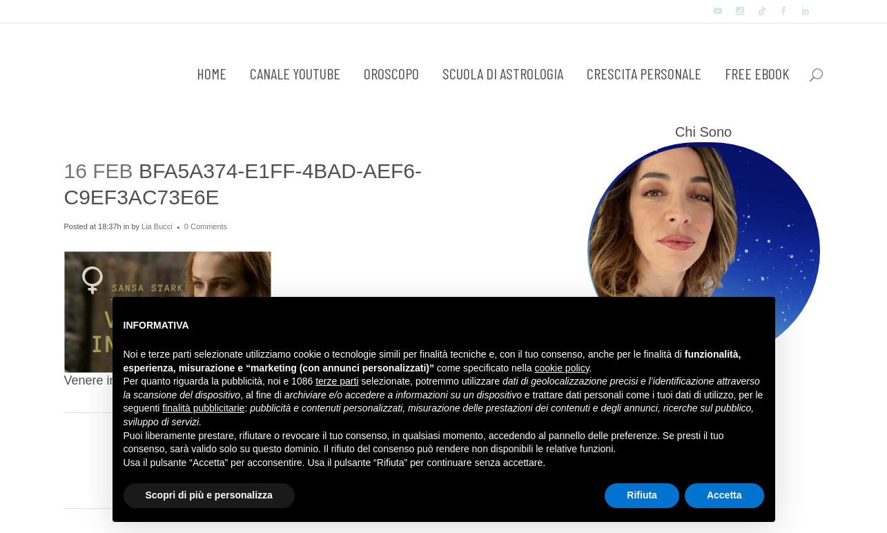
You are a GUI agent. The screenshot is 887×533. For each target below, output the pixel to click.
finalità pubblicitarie (203, 408)
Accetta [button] (724, 495)
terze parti (336, 381)
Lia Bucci (157, 226)
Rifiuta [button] (642, 495)
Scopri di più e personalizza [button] (209, 495)
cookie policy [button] (561, 368)
